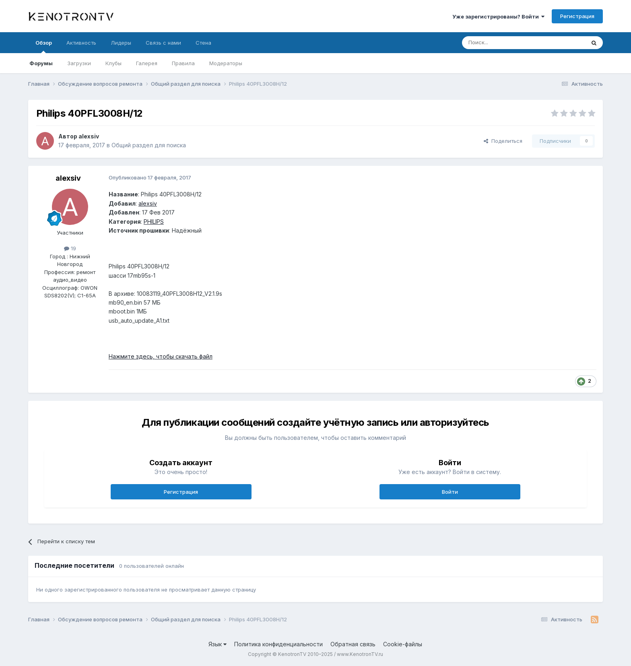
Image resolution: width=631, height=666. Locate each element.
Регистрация (577, 16)
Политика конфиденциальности (278, 644)
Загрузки (79, 63)
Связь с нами (163, 42)
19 (70, 248)
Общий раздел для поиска (148, 145)
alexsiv (88, 136)
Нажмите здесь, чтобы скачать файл (160, 356)
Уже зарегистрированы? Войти (498, 16)
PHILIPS (154, 221)
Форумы (41, 63)
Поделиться (503, 141)
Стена (203, 42)
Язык (217, 644)
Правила (183, 63)
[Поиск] (505, 42)
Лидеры (121, 42)
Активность (81, 42)
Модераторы (225, 63)
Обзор (43, 46)
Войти (450, 492)
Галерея (146, 63)
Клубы (113, 63)
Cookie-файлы (402, 644)
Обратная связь (352, 644)
